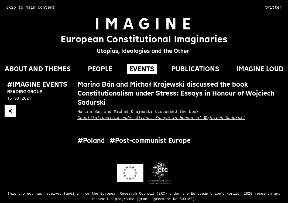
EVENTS (141, 69)
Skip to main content (30, 7)
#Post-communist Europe (149, 140)
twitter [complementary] (273, 7)
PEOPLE (100, 69)
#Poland (91, 140)
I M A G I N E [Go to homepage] (142, 23)
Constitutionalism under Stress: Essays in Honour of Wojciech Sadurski (161, 117)
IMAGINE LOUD (259, 69)
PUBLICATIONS (195, 69)
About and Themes (38, 69)
